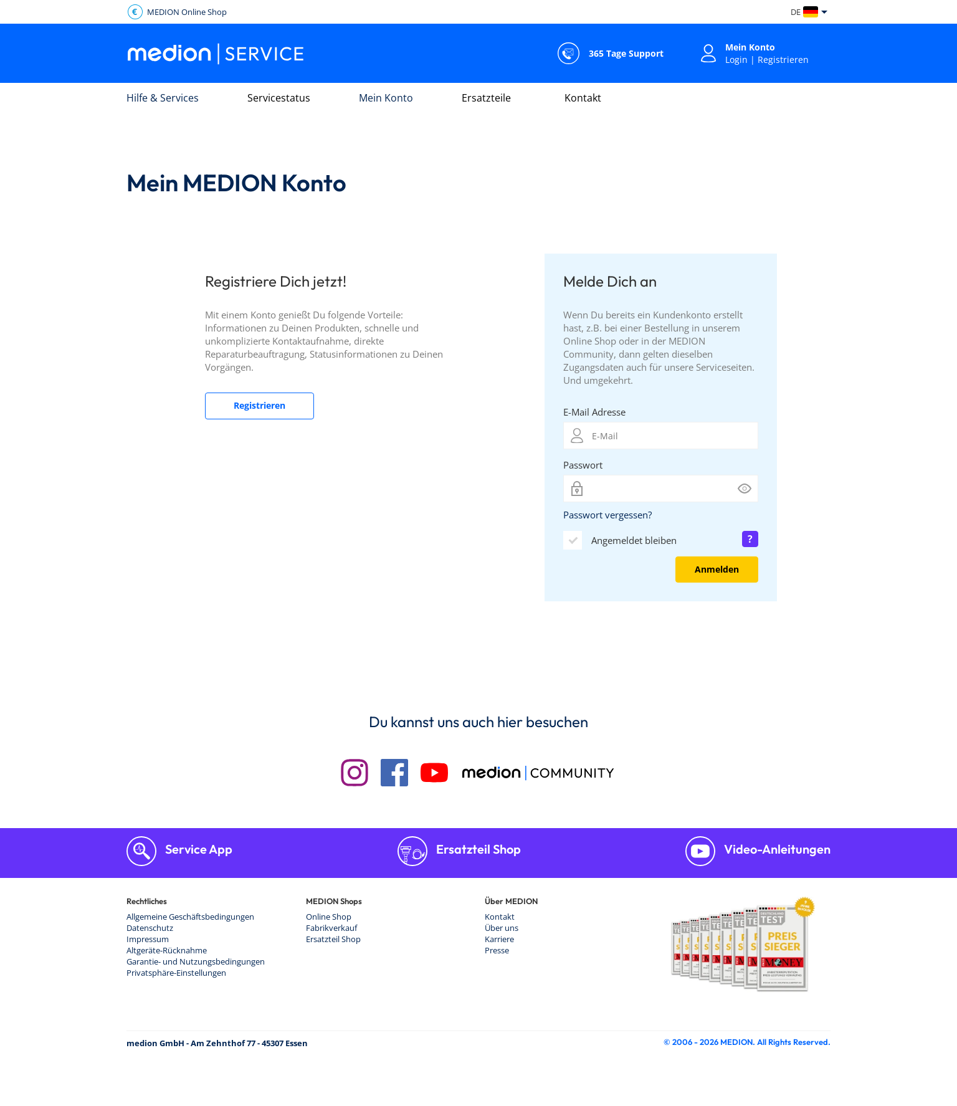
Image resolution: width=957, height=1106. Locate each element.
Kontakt (582, 98)
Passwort (582, 465)
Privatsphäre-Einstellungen (176, 972)
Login (736, 59)
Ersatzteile (486, 98)
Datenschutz (149, 927)
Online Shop (328, 916)
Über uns (501, 927)
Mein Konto (386, 98)
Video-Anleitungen (776, 849)
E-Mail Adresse (594, 412)
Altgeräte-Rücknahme (166, 950)
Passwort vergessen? (607, 514)
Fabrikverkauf (331, 927)
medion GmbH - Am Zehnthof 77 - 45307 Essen (217, 1043)
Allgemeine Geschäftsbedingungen (190, 916)
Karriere (499, 939)
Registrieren (783, 59)
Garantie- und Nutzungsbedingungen (195, 961)
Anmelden (717, 569)
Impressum (147, 939)
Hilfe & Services (162, 98)
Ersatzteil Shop (477, 849)
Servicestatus (278, 98)
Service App (197, 849)
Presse (497, 950)
